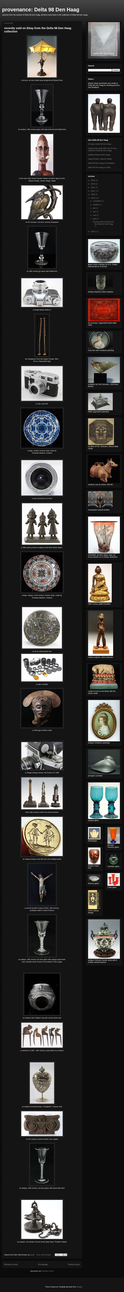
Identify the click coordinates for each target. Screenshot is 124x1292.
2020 (93, 194)
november (97, 201)
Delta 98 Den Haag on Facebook (101, 163)
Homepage (43, 1264)
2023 (93, 184)
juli (94, 208)
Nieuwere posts (11, 1264)
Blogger (79, 1287)
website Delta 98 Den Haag (99, 155)
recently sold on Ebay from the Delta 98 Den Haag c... (103, 224)
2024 (93, 180)
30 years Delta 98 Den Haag (99, 144)
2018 (93, 231)
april (95, 219)
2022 (93, 187)
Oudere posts (74, 1264)
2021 (93, 191)
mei (94, 215)
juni (94, 212)
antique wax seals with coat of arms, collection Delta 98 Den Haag (102, 149)
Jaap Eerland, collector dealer (100, 159)
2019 (93, 198)
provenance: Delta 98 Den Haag (40, 9)
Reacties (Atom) (48, 1271)
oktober (96, 205)
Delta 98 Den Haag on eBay (99, 167)
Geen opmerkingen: (44, 1255)
